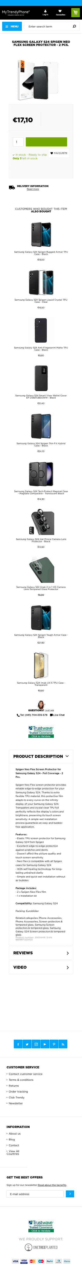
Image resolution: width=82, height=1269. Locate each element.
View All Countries (13, 1152)
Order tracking (18, 1091)
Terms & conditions (21, 1079)
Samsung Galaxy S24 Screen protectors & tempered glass (40, 931)
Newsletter (16, 1103)
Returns (14, 1085)
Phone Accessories (50, 918)
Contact (14, 1145)
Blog (12, 1139)
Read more (33, 189)
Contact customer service (25, 1073)
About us (15, 1133)
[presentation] (53, 26)
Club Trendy (16, 1097)
